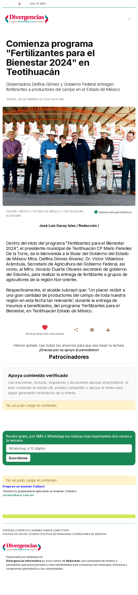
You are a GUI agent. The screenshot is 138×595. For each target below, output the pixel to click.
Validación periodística (115, 212)
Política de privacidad (56, 534)
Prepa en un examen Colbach (24, 486)
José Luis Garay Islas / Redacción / (69, 225)
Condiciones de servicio (89, 534)
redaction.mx (34, 557)
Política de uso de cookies (21, 534)
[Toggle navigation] (129, 19)
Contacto (23, 530)
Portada (8, 530)
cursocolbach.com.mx (18, 495)
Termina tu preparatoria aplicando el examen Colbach (39, 491)
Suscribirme (18, 458)
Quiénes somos (42, 530)
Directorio (62, 530)
